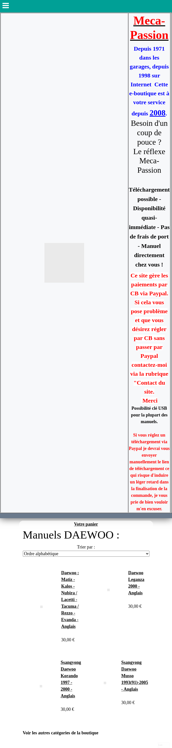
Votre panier (86, 524)
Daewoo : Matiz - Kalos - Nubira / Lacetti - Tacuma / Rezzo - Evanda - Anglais (70, 599)
